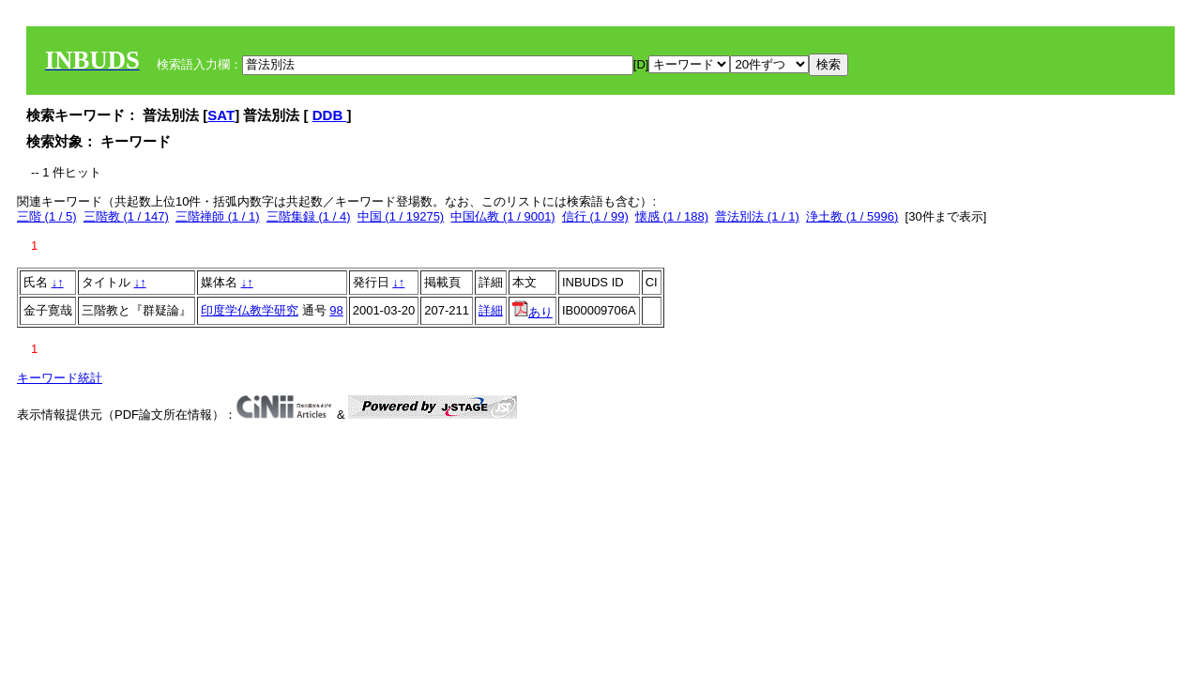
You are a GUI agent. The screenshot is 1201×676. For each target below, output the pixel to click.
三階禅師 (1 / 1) (217, 216)
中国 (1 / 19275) (401, 216)
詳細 (491, 310)
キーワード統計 (59, 378)
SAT (221, 115)
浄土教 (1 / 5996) (852, 216)
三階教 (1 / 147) (126, 216)
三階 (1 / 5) (47, 216)
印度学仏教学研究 (249, 310)
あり (532, 312)
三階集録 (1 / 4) (308, 216)
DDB (329, 115)
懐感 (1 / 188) (671, 216)
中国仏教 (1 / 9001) (502, 216)
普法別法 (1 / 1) (757, 216)
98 (335, 310)
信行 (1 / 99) (595, 216)
